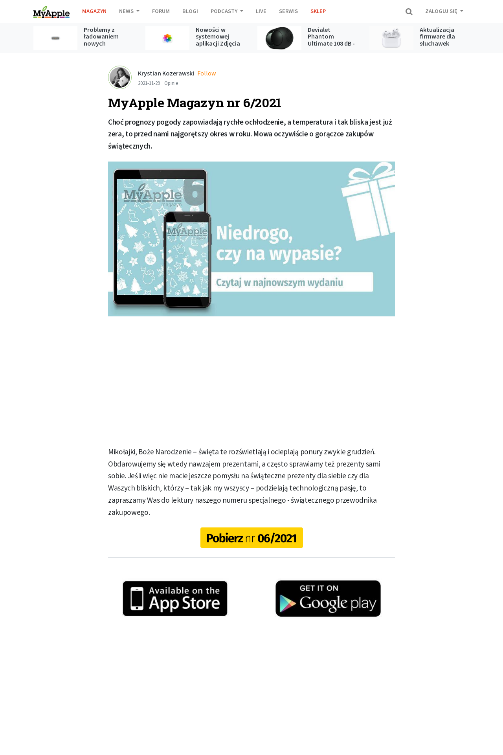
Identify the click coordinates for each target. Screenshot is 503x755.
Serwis (288, 11)
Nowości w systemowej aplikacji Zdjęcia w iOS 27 (218, 40)
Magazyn (94, 11)
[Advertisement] (251, 381)
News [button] (127, 11)
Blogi (190, 11)
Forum (161, 11)
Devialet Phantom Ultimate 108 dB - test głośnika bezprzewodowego (334, 43)
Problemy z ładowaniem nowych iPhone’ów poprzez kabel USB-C (103, 47)
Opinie (171, 83)
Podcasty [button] (225, 11)
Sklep (318, 11)
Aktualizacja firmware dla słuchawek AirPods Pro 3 (438, 40)
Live (261, 11)
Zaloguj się (442, 11)
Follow (206, 73)
